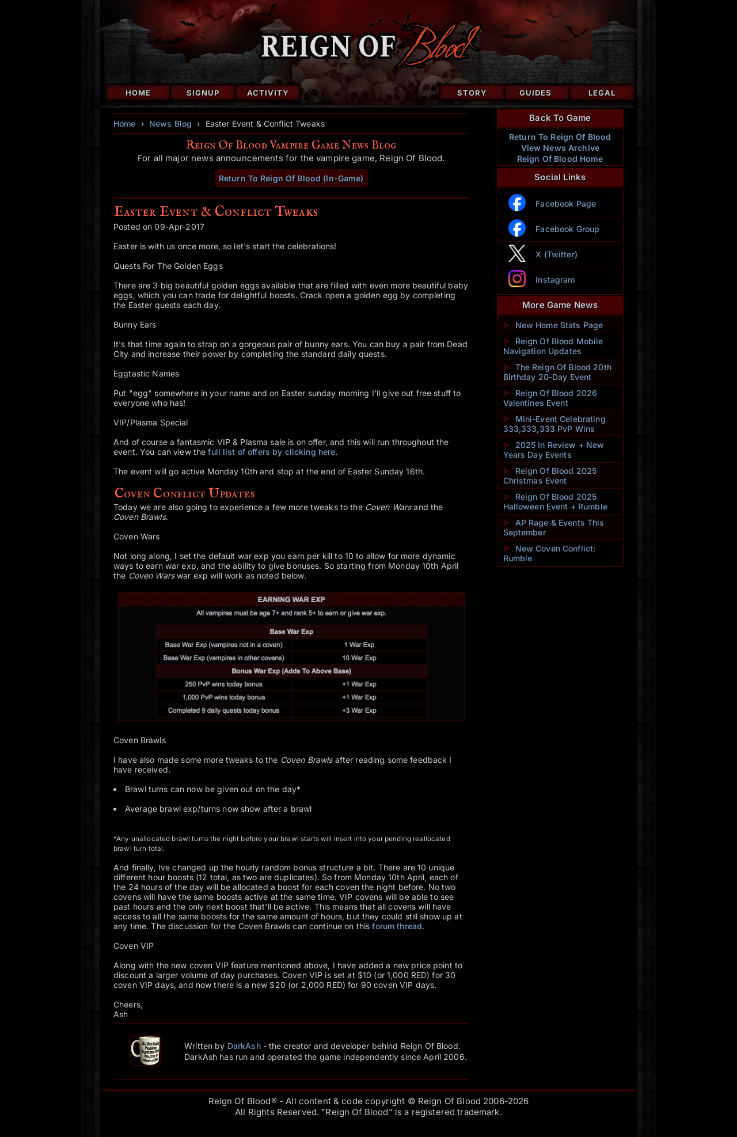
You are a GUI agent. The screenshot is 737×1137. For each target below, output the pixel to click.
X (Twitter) (556, 254)
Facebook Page (565, 203)
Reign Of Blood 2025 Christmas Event (550, 475)
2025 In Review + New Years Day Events (554, 449)
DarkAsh (244, 1046)
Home (138, 92)
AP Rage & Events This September (554, 527)
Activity (268, 92)
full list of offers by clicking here (271, 452)
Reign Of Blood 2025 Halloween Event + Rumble (555, 501)
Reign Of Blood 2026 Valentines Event (550, 398)
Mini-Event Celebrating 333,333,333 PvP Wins (554, 423)
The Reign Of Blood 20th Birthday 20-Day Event (557, 372)
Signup (203, 92)
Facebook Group (567, 229)
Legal (602, 92)
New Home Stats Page (553, 325)
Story (472, 92)
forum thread (397, 926)
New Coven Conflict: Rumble (549, 553)
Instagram (555, 279)
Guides (535, 92)
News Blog (170, 123)
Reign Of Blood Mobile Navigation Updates (553, 346)
